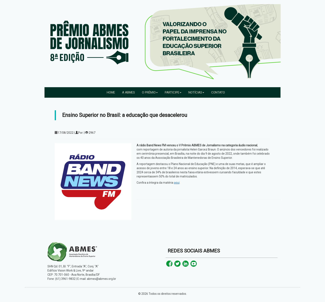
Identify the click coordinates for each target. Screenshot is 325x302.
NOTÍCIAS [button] (196, 92)
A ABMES (128, 92)
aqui (176, 182)
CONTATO (218, 92)
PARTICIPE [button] (173, 92)
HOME (111, 92)
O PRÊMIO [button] (150, 92)
